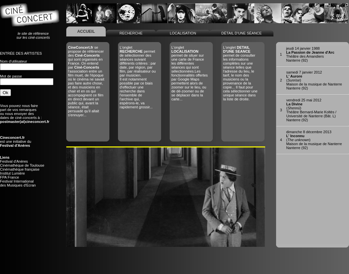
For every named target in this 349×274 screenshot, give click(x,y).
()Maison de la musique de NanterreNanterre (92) (314, 80)
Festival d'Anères (14, 161)
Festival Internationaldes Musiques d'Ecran (18, 183)
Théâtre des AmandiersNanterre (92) (310, 54)
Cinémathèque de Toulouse (22, 165)
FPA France (9, 177)
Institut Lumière (12, 173)
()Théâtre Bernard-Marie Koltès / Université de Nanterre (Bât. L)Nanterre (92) (311, 110)
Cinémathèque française (19, 169)
